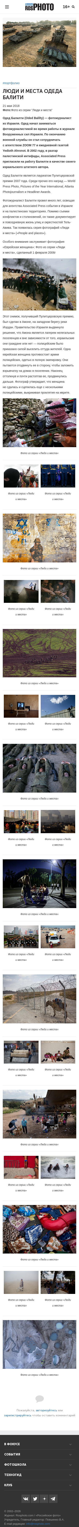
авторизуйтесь (46, 1410)
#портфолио (11, 83)
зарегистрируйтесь (17, 1415)
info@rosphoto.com (38, 1523)
